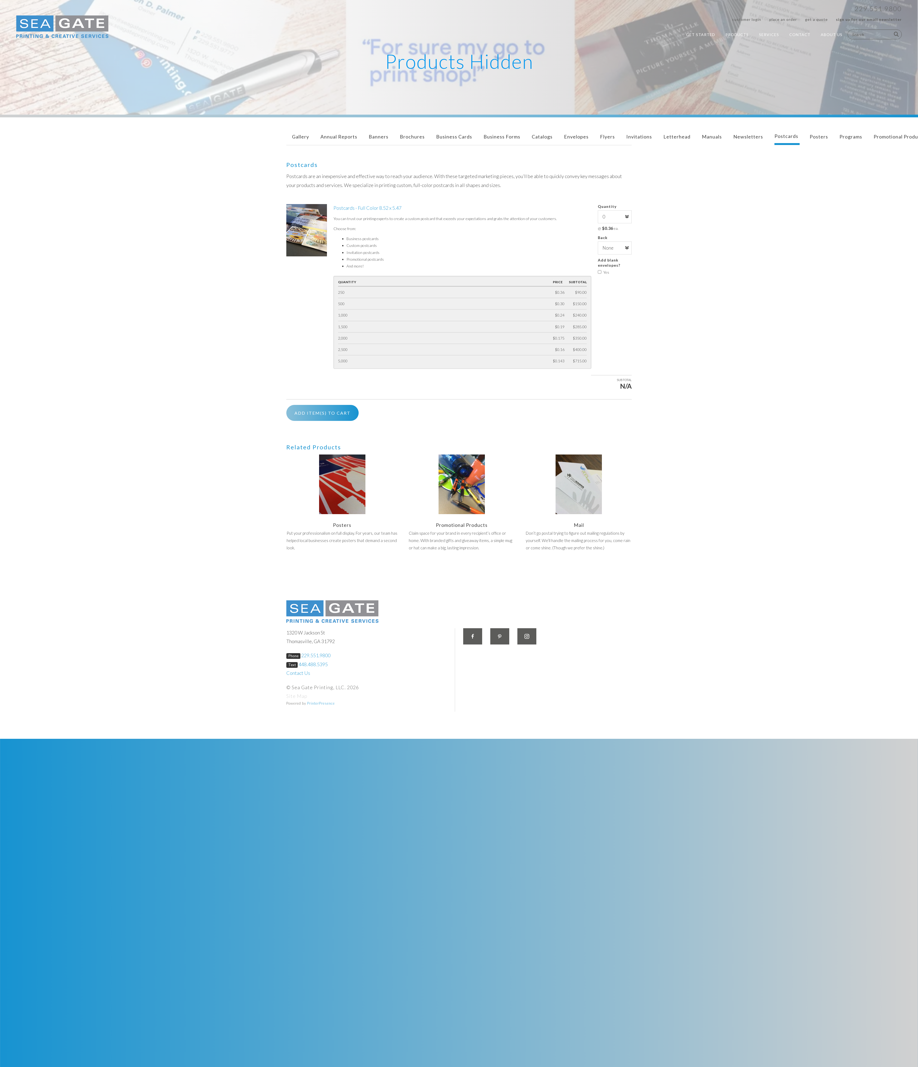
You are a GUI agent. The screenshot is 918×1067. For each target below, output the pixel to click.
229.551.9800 (878, 8)
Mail (579, 525)
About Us (831, 34)
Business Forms (502, 137)
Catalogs (542, 137)
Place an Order (783, 19)
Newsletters (748, 137)
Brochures (412, 137)
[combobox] (875, 34)
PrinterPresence (321, 703)
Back (603, 237)
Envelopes (576, 137)
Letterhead (676, 137)
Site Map (296, 696)
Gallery (300, 137)
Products (737, 34)
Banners (378, 137)
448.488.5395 (313, 664)
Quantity (607, 206)
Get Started (700, 34)
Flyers (607, 137)
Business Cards (454, 137)
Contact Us (298, 673)
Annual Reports (338, 137)
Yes (603, 272)
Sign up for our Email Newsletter (869, 19)
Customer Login (746, 19)
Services (769, 34)
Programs (850, 137)
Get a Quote (816, 19)
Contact (799, 34)
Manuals (712, 137)
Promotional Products (462, 525)
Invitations (639, 137)
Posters (819, 137)
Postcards (786, 136)
